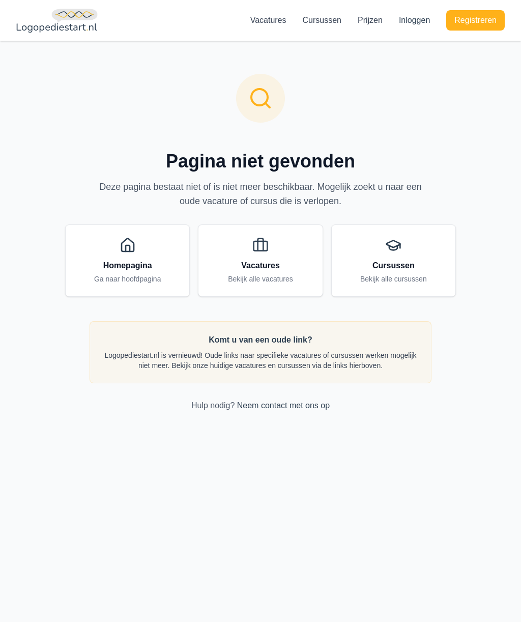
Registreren (475, 20)
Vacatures (268, 20)
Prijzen (370, 20)
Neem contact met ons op (283, 405)
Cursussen (322, 20)
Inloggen (414, 20)
